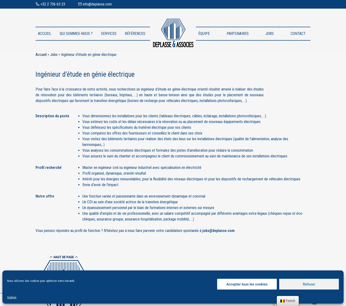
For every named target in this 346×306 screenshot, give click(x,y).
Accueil (44, 33)
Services (108, 33)
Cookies (11, 297)
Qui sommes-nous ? (76, 33)
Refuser (309, 284)
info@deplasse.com (95, 4)
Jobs (269, 33)
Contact (298, 33)
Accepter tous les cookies (247, 284)
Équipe (204, 33)
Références (135, 33)
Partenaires (238, 33)
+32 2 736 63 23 (50, 4)
